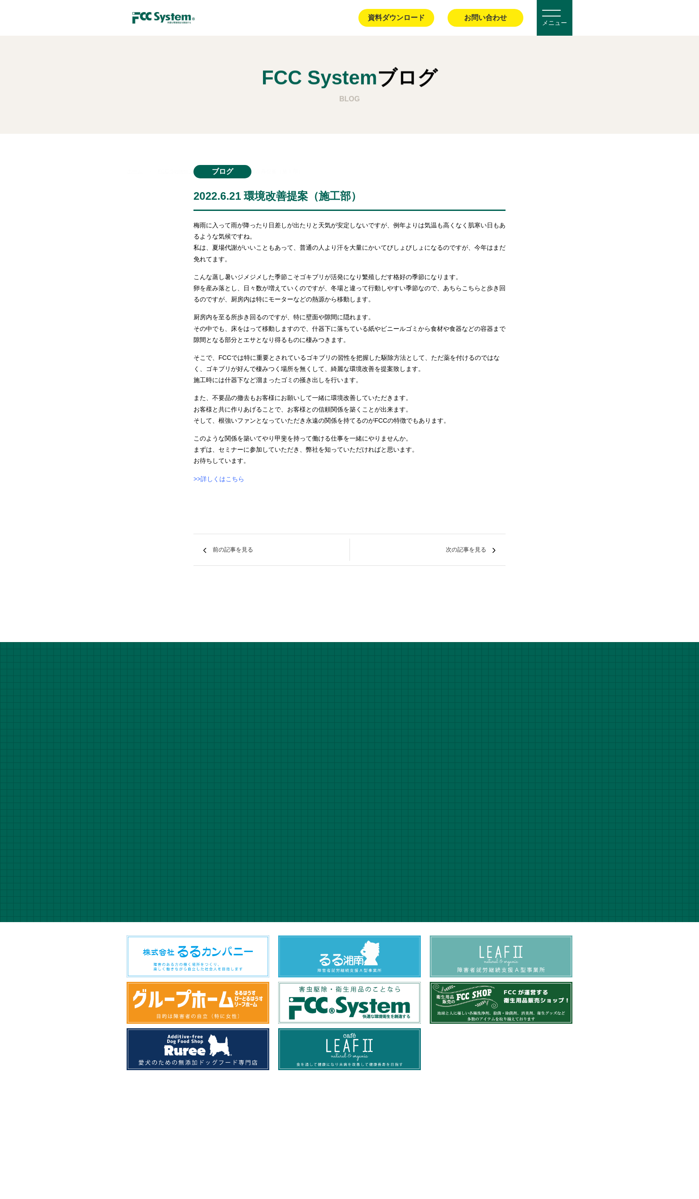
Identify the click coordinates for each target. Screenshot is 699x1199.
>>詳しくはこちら (218, 478)
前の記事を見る (245, 549)
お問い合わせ (485, 17)
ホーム (135, 151)
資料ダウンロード (396, 17)
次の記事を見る (454, 549)
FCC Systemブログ (181, 151)
